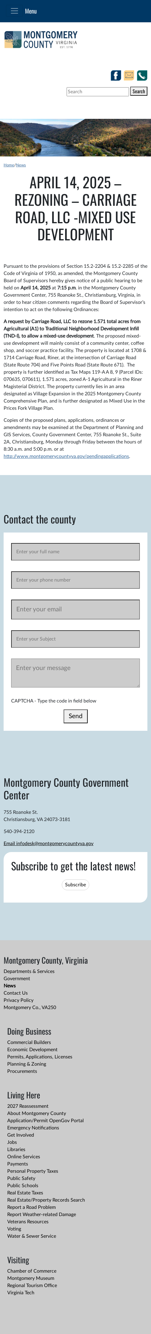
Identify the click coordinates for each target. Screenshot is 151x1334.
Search (139, 91)
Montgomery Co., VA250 (30, 1007)
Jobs (12, 1142)
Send (76, 716)
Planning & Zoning (26, 1064)
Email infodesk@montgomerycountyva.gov (48, 843)
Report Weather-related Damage (41, 1214)
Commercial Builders (29, 1042)
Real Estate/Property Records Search (46, 1200)
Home (9, 165)
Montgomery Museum (30, 1278)
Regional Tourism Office (32, 1285)
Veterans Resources (28, 1221)
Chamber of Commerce (31, 1271)
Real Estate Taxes (25, 1192)
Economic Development (32, 1049)
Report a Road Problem (31, 1207)
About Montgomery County (36, 1113)
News (21, 165)
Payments (17, 1164)
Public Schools (22, 1185)
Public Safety (21, 1178)
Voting (14, 1229)
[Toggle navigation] (14, 11)
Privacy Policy (18, 1000)
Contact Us (16, 993)
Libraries (16, 1149)
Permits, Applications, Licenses (39, 1057)
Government (17, 978)
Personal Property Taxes (32, 1171)
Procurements (22, 1071)
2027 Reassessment (28, 1106)
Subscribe (75, 884)
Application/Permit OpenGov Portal (45, 1120)
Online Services (23, 1156)
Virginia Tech (20, 1292)
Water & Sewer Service (31, 1236)
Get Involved (20, 1135)
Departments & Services (29, 971)
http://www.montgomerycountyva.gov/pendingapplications (66, 456)
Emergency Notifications (33, 1128)
